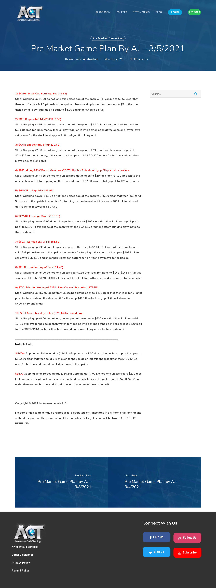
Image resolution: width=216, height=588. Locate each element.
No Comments (139, 59)
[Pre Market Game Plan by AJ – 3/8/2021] (61, 482)
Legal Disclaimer (22, 554)
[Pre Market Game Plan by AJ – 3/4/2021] (154, 482)
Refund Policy (20, 570)
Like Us (156, 537)
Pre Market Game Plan (108, 38)
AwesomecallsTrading (83, 59)
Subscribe (187, 553)
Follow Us (187, 538)
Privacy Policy (21, 562)
